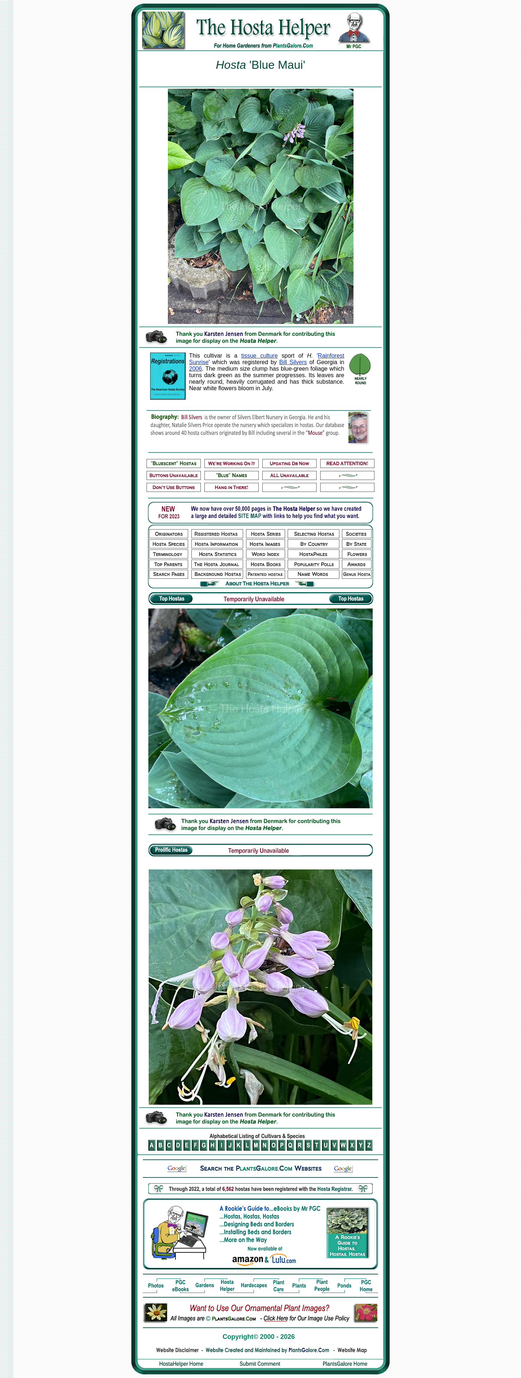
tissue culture (259, 356)
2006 (195, 369)
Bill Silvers (293, 362)
